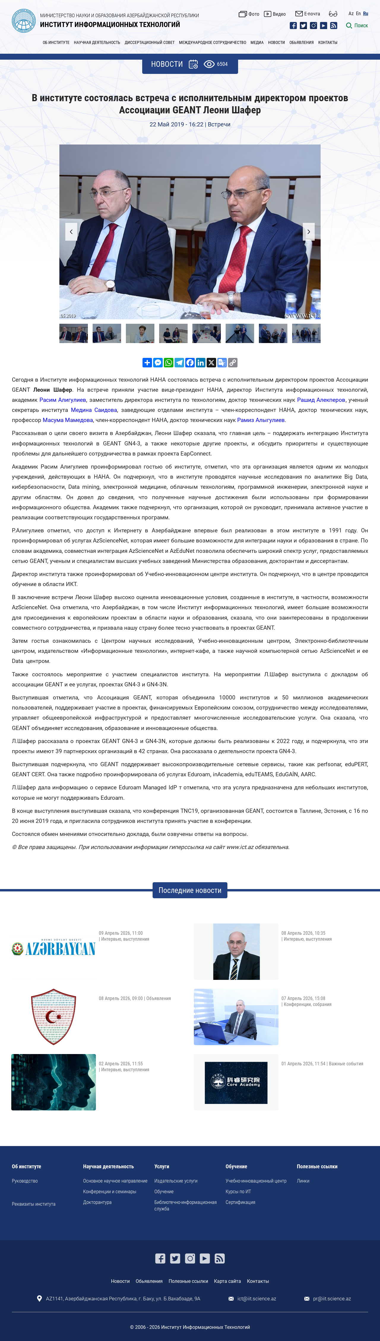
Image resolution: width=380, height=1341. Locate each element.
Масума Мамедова (68, 420)
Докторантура (97, 1202)
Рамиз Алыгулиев (261, 420)
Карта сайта (227, 1281)
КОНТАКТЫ (328, 42)
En (358, 13)
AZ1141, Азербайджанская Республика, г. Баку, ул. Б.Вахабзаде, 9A (123, 1299)
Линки (303, 1181)
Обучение (164, 1191)
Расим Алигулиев (62, 399)
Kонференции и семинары (109, 1191)
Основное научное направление (115, 1181)
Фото (253, 14)
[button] (309, 232)
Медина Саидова (94, 410)
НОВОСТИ (276, 42)
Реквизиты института (34, 1204)
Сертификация (240, 1202)
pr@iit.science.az (332, 1299)
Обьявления (149, 1281)
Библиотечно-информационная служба (185, 1205)
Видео (279, 14)
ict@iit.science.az (257, 1299)
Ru (365, 13)
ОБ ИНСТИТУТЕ (56, 42)
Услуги (161, 1166)
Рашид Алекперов (321, 399)
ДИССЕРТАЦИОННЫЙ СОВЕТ (150, 42)
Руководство (25, 1181)
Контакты (258, 1281)
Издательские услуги (175, 1181)
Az (351, 13)
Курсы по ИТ (238, 1191)
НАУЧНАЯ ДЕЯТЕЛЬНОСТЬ (97, 42)
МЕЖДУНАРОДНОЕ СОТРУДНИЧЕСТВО (212, 42)
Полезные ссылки (317, 1166)
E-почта (312, 13)
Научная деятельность (108, 1166)
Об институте (26, 1166)
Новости (120, 1281)
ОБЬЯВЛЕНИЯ (301, 42)
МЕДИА (257, 42)
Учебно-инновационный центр (256, 1181)
